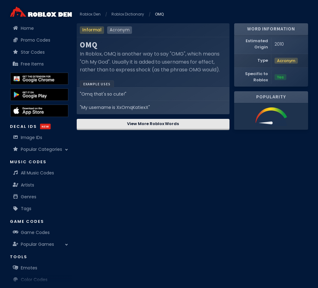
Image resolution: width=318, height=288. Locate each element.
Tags (22, 208)
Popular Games (33, 244)
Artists (23, 185)
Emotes (25, 268)
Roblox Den (90, 14)
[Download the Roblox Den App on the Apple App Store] (39, 110)
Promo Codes (31, 40)
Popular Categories (37, 149)
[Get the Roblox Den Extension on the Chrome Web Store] (39, 78)
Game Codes (31, 232)
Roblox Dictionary (127, 14)
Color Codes (30, 280)
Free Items (28, 64)
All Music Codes (33, 173)
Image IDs (27, 137)
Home (23, 28)
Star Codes (29, 52)
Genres (24, 197)
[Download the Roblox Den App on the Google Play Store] (39, 94)
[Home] (41, 12)
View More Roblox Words (153, 124)
